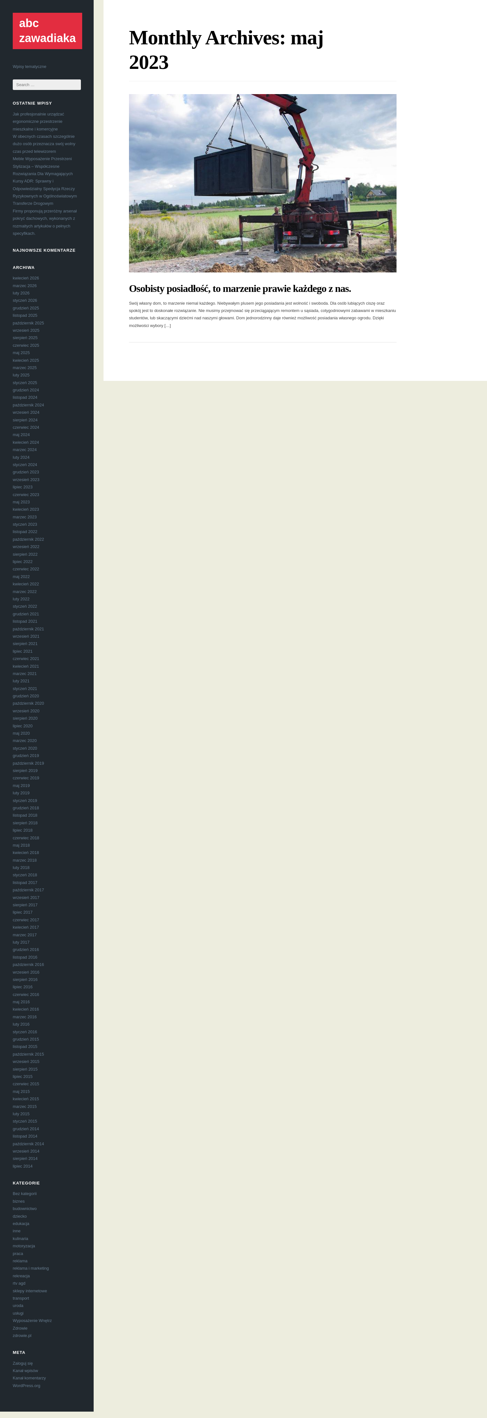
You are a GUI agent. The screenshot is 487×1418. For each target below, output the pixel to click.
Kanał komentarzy (29, 1378)
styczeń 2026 (25, 300)
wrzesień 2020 (26, 711)
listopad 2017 (25, 882)
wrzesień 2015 (26, 1061)
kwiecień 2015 (26, 1098)
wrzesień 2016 (26, 972)
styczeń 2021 (25, 688)
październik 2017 (28, 889)
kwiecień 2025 (26, 360)
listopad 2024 (25, 397)
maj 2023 (21, 502)
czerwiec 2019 (26, 778)
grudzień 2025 (26, 308)
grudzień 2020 (26, 696)
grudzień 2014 (26, 1128)
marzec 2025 (25, 367)
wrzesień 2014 (26, 1151)
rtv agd (19, 1283)
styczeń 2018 (25, 874)
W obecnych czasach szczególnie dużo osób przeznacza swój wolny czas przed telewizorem (44, 144)
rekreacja (21, 1275)
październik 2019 (28, 763)
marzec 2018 (25, 860)
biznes (19, 1201)
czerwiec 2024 (26, 427)
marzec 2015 (25, 1106)
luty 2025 (21, 375)
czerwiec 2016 (26, 994)
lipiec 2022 (22, 561)
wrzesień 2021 (26, 636)
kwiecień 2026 (26, 278)
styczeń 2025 (25, 382)
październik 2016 (28, 964)
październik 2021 (28, 629)
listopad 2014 (25, 1136)
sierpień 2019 (25, 770)
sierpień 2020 (25, 718)
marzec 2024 (25, 449)
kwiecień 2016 (26, 1009)
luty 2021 (21, 681)
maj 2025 (21, 352)
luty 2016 (21, 1024)
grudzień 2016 (26, 949)
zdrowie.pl (22, 1335)
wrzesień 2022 (26, 546)
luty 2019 (21, 793)
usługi (18, 1313)
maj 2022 (21, 576)
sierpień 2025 (25, 337)
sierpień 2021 (25, 643)
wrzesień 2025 (26, 330)
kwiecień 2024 (26, 442)
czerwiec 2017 (26, 919)
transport (21, 1298)
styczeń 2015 (25, 1121)
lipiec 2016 (22, 986)
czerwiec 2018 (26, 837)
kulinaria (20, 1238)
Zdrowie (20, 1328)
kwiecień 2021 (26, 666)
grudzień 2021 (26, 614)
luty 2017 (21, 942)
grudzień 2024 (26, 390)
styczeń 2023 (25, 524)
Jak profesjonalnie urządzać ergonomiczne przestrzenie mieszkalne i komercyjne (38, 121)
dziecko (20, 1216)
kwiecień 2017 (26, 927)
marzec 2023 (25, 517)
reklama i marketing (31, 1268)
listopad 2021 (25, 621)
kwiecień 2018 (26, 852)
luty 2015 (21, 1113)
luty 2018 (21, 867)
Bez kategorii (25, 1193)
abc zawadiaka (47, 31)
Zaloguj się (23, 1363)
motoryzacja (24, 1246)
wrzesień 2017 (26, 897)
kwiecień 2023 (26, 509)
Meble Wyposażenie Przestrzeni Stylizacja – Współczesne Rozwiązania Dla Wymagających (43, 166)
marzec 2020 (25, 740)
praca (18, 1253)
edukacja (21, 1223)
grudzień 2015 (26, 1039)
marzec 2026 (25, 285)
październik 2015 (28, 1054)
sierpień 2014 (25, 1158)
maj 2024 (21, 434)
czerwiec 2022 (26, 569)
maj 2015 (21, 1091)
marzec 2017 (25, 934)
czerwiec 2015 (26, 1083)
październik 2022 (28, 539)
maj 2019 (21, 785)
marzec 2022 (25, 591)
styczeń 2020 (25, 748)
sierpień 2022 (25, 554)
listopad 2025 (25, 315)
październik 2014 (28, 1143)
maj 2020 (21, 733)
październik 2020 (28, 703)
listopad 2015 (25, 1046)
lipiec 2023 (22, 487)
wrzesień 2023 (26, 479)
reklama (20, 1260)
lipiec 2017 (22, 912)
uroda (18, 1305)
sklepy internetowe (30, 1290)
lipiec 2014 (22, 1166)
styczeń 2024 (25, 464)
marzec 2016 (25, 1016)
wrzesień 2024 (26, 412)
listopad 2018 (25, 815)
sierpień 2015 (25, 1069)
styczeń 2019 (25, 800)
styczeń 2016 (25, 1031)
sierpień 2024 (25, 420)
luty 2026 (21, 293)
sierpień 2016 (25, 979)
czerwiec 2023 (26, 494)
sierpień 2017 (25, 904)
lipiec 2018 (22, 830)
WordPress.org (26, 1385)
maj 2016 (21, 1001)
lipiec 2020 (22, 726)
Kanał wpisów (25, 1370)
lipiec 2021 (22, 651)
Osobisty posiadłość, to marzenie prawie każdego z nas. (240, 288)
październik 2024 (28, 405)
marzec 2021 (25, 673)
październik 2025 (28, 323)
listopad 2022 (25, 531)
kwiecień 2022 (26, 584)
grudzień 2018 (26, 808)
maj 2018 (21, 845)
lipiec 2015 (22, 1076)
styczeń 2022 (25, 606)
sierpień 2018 (25, 822)
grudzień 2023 (26, 472)
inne (17, 1231)
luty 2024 (21, 457)
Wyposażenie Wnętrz (32, 1320)
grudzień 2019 (26, 755)
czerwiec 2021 (26, 658)
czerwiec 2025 (26, 345)
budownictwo (25, 1208)
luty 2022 (21, 599)
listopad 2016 (25, 957)
